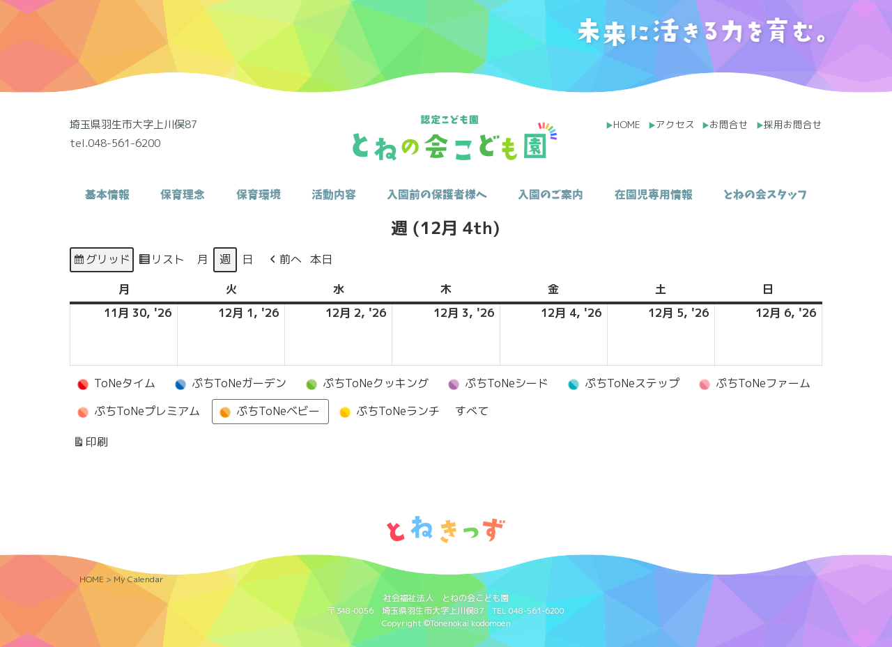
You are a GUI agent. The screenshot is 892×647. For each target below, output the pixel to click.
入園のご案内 (550, 194)
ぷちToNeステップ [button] (621, 384)
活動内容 (334, 194)
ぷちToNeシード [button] (496, 384)
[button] (284, 259)
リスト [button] (161, 261)
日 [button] (247, 259)
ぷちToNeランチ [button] (387, 412)
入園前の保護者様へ (437, 194)
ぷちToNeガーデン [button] (228, 384)
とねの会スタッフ (765, 194)
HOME (626, 124)
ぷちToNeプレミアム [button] (136, 412)
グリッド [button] (101, 261)
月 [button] (202, 259)
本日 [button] (321, 259)
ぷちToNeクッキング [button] (365, 384)
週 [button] (225, 259)
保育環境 (258, 194)
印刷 (90, 444)
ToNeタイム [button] (114, 384)
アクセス (675, 124)
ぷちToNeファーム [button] (752, 384)
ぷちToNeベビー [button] (267, 412)
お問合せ (728, 124)
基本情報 (107, 194)
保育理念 (182, 194)
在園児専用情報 (654, 194)
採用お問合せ (793, 124)
